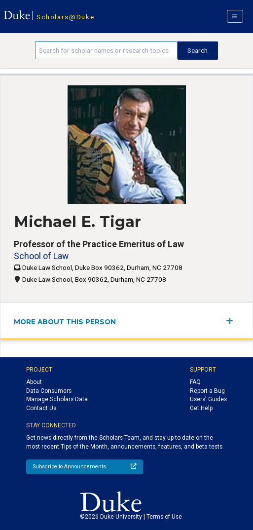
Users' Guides (208, 399)
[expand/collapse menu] (232, 321)
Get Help (201, 408)
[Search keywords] (106, 50)
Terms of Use (164, 516)
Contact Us (41, 408)
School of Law (41, 256)
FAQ (195, 382)
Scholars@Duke (65, 17)
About (34, 382)
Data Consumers (49, 390)
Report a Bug (207, 390)
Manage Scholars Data (57, 399)
